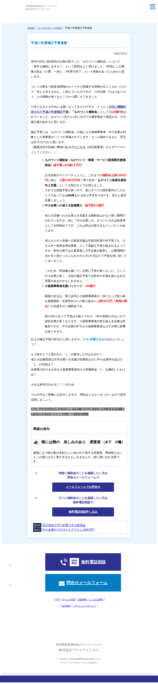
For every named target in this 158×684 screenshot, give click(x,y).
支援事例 (82, 599)
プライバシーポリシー (84, 606)
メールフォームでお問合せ (83, 486)
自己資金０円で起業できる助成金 (64, 525)
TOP (57, 599)
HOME (31, 28)
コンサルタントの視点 (49, 28)
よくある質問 (96, 599)
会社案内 (66, 606)
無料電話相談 (93, 562)
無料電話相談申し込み (83, 511)
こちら (81, 147)
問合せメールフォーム (87, 582)
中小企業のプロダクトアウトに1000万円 (68, 529)
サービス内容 (68, 599)
